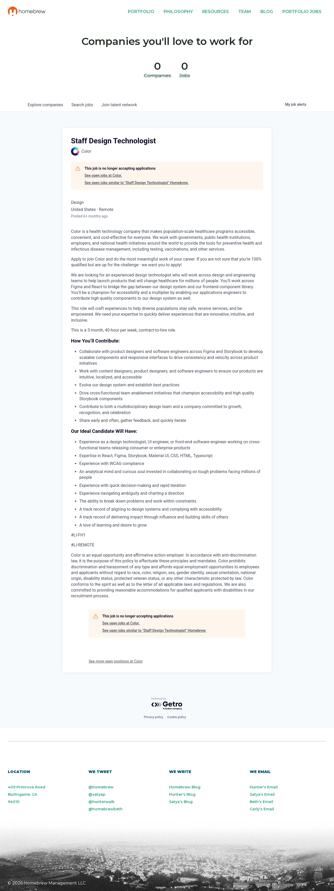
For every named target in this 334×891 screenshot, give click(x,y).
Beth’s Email (261, 801)
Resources (215, 11)
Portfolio (141, 11)
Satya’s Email (262, 794)
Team (244, 11)
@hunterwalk (101, 801)
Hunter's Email (264, 787)
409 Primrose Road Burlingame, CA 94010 (26, 794)
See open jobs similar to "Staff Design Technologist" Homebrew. (137, 183)
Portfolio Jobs (301, 11)
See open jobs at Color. (103, 175)
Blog (266, 11)
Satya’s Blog (181, 801)
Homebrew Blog (184, 787)
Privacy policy (153, 717)
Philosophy (178, 11)
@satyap (96, 794)
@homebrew (101, 787)
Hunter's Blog (182, 794)
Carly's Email (262, 809)
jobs (82, 104)
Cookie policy (176, 717)
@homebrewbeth (105, 809)
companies (45, 104)
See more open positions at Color (116, 661)
